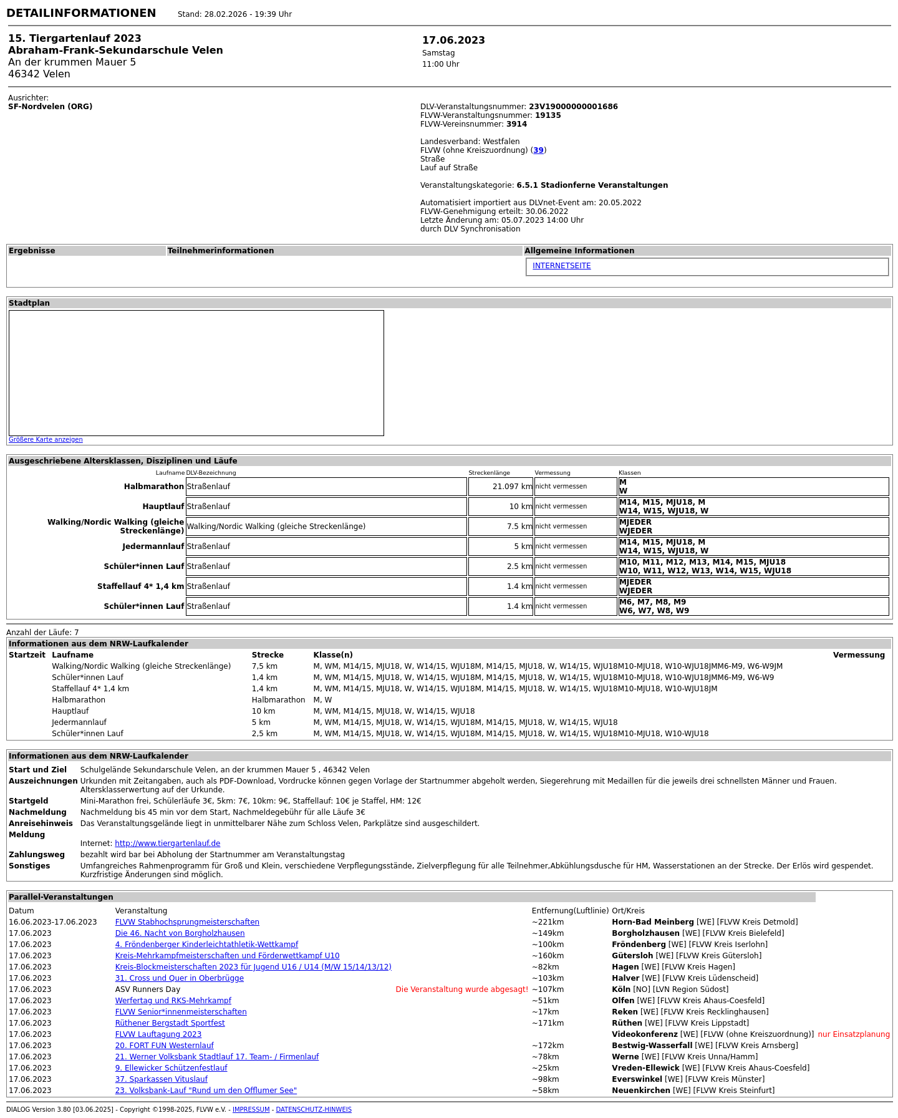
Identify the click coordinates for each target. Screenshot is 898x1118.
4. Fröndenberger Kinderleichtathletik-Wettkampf (206, 944)
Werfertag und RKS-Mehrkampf (173, 1000)
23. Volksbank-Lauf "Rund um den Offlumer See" (206, 1090)
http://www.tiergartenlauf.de (167, 843)
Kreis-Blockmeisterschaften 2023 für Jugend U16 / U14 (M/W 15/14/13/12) (253, 967)
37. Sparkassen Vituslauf (161, 1079)
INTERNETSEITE (562, 265)
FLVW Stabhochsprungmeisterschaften (187, 922)
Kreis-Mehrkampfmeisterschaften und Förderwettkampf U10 (227, 955)
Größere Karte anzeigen (46, 439)
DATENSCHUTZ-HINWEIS (314, 1109)
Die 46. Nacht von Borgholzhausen (180, 933)
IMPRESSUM (251, 1109)
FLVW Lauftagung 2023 (158, 1034)
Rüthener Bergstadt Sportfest (170, 1023)
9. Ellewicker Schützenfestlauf (171, 1068)
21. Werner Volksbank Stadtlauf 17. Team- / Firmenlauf (217, 1056)
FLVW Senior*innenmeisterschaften (181, 1012)
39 (538, 150)
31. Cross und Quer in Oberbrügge (179, 978)
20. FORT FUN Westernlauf (164, 1045)
